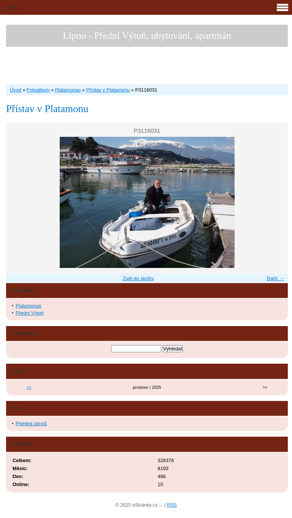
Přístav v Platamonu (108, 90)
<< (29, 387)
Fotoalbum (38, 90)
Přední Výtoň (30, 313)
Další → (275, 278)
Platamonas (68, 90)
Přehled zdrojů (31, 423)
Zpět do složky (138, 278)
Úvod (15, 90)
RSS (172, 505)
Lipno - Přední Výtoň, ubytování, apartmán (147, 35)
